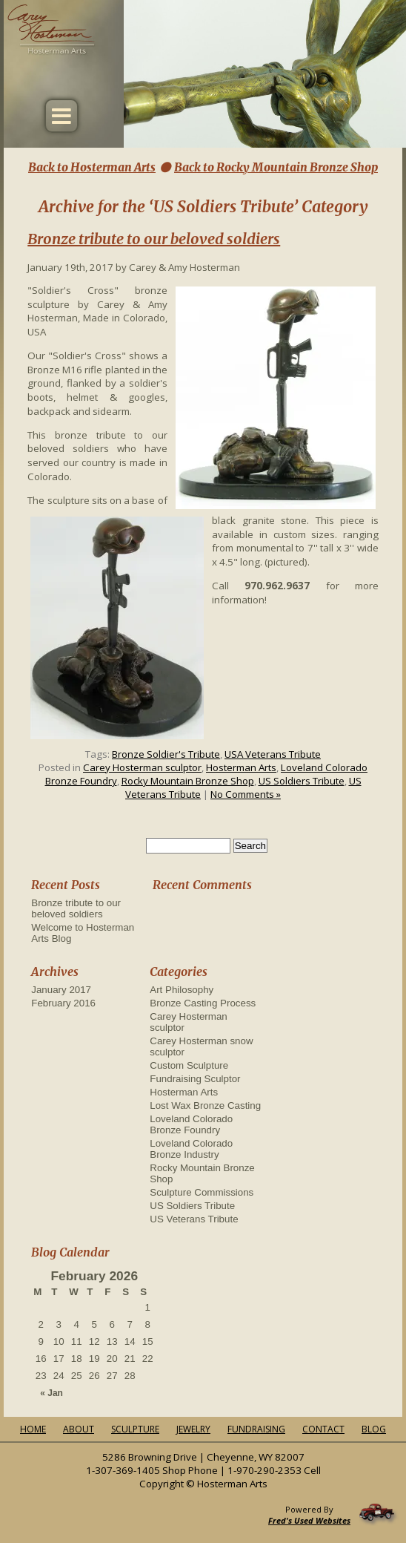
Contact (323, 1429)
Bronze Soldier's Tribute (166, 754)
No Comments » (245, 794)
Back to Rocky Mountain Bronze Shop (276, 167)
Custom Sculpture (189, 1065)
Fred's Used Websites (309, 1520)
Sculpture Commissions (201, 1192)
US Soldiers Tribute (302, 780)
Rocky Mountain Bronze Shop (188, 780)
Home (33, 1429)
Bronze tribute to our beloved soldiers (153, 238)
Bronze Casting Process (203, 1003)
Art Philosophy (181, 989)
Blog (374, 1429)
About (78, 1429)
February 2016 (63, 1003)
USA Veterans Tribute (272, 754)
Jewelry (193, 1429)
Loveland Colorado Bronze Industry (191, 1149)
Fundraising (256, 1429)
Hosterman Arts (241, 767)
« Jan (51, 1393)
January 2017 (61, 989)
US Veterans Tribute (194, 1219)
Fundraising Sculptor (195, 1078)
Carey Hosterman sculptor (142, 767)
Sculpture (135, 1429)
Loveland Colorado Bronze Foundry (191, 1124)
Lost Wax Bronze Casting (205, 1105)
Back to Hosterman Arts (92, 167)
